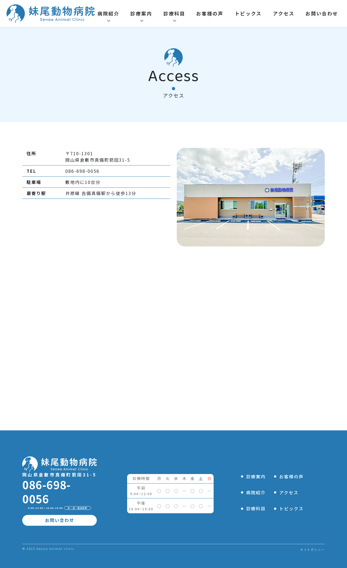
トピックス (248, 13)
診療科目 (174, 13)
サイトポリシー (312, 549)
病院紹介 (108, 13)
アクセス (283, 13)
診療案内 (141, 13)
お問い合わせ (322, 13)
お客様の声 (209, 13)
